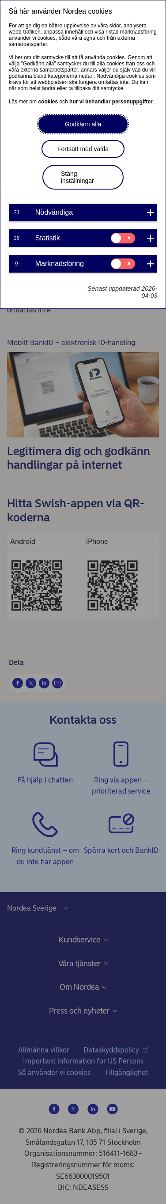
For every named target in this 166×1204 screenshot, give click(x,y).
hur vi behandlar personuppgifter (111, 102)
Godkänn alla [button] (83, 124)
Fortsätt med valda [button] (83, 148)
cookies (48, 102)
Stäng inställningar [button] (77, 177)
